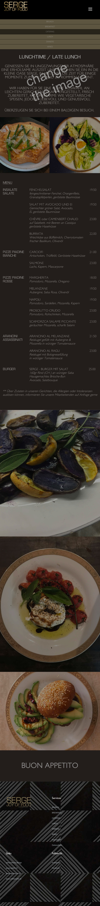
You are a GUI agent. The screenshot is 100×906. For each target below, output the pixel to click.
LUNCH (55, 824)
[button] (91, 9)
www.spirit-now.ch (13, 873)
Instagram (56, 863)
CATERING (56, 818)
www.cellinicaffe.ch (13, 879)
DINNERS (55, 829)
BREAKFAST (57, 813)
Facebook (56, 868)
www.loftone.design (14, 863)
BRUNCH (55, 807)
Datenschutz (57, 845)
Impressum (56, 840)
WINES (54, 834)
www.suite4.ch (12, 868)
